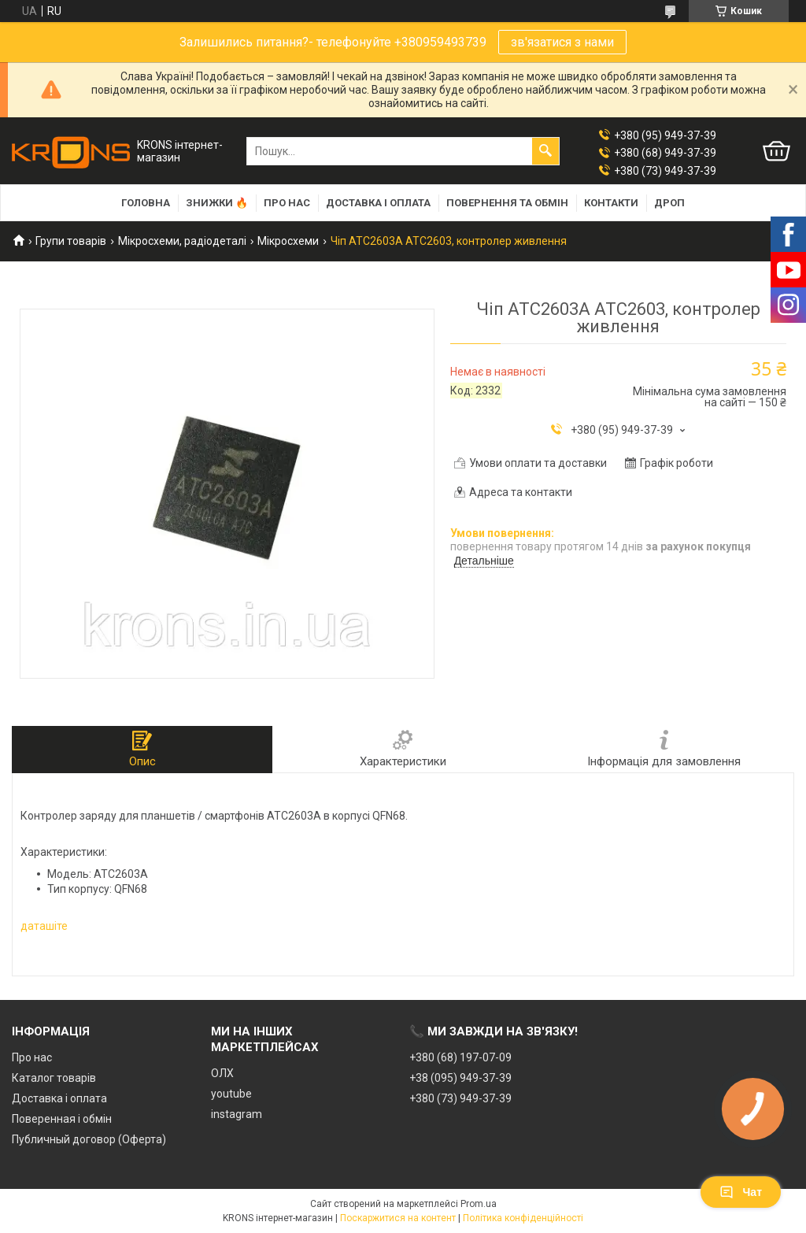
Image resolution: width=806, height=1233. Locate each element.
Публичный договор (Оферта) (89, 1139)
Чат (740, 1192)
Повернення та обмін (507, 203)
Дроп (669, 203)
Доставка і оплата (378, 203)
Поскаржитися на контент (398, 1218)
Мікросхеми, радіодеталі (182, 241)
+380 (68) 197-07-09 (460, 1057)
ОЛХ (222, 1073)
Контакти (611, 203)
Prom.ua (478, 1203)
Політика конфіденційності (523, 1218)
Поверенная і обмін (62, 1119)
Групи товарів (70, 241)
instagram (236, 1114)
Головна (145, 203)
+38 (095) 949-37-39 (460, 1078)
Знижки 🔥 (217, 203)
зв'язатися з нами (562, 42)
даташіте (44, 926)
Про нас (287, 203)
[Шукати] (545, 151)
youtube (231, 1093)
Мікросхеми (288, 241)
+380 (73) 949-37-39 (460, 1098)
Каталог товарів (54, 1078)
